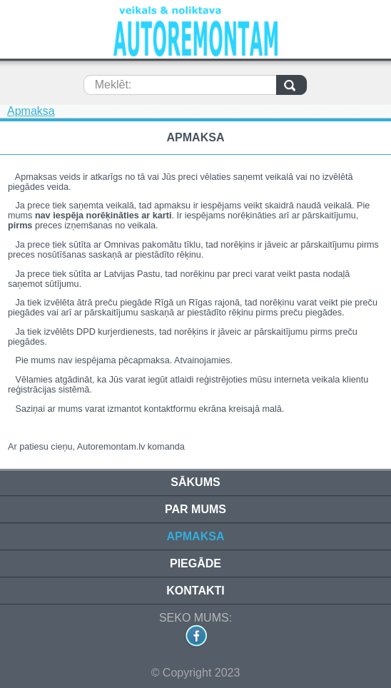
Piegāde (195, 563)
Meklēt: (113, 85)
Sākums (195, 482)
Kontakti (195, 591)
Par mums (195, 509)
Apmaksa (31, 111)
